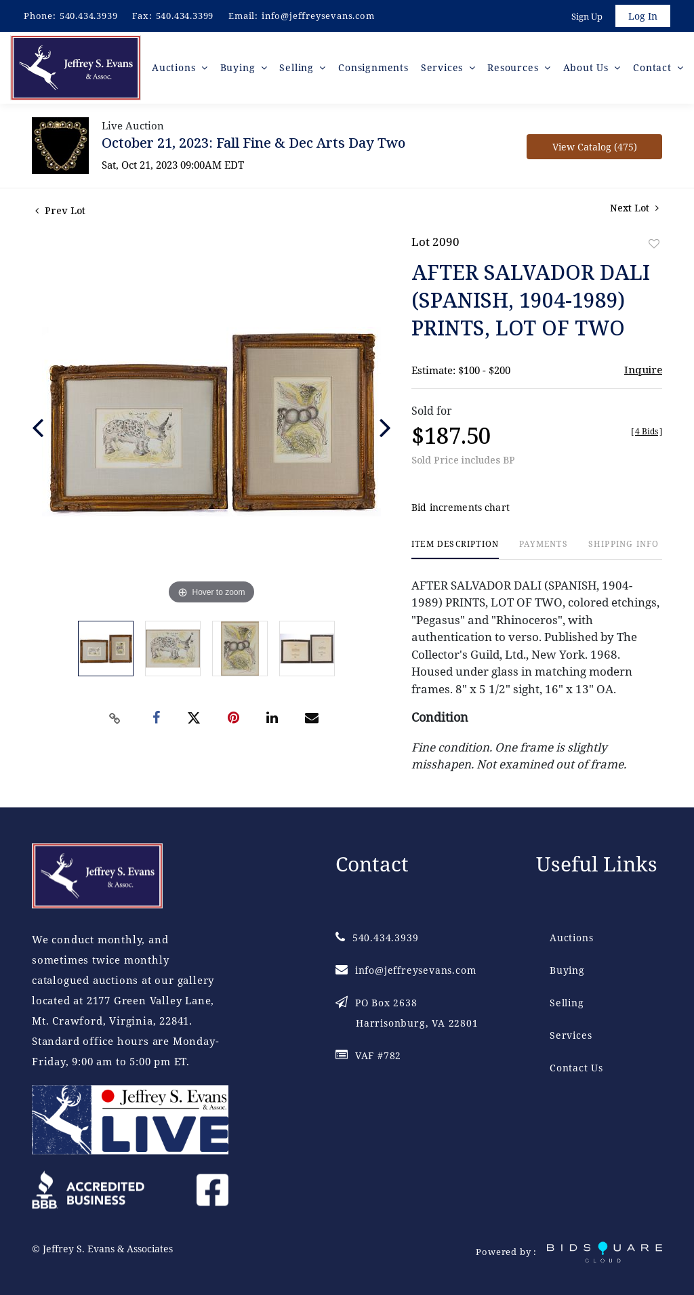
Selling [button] (298, 67)
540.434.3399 (185, 15)
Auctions (571, 937)
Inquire (643, 369)
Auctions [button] (175, 67)
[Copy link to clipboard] (115, 718)
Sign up (587, 16)
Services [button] (443, 67)
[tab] (455, 549)
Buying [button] (239, 67)
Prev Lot (60, 210)
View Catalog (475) (594, 146)
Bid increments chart (460, 507)
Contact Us (576, 1067)
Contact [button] (653, 67)
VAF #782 (368, 1055)
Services (571, 1035)
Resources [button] (514, 67)
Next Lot (634, 207)
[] (646, 431)
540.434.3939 (89, 15)
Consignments (373, 67)
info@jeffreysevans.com (318, 15)
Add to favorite (654, 243)
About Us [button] (587, 67)
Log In (642, 15)
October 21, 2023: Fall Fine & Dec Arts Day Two (253, 142)
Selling (567, 1002)
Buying (567, 970)
